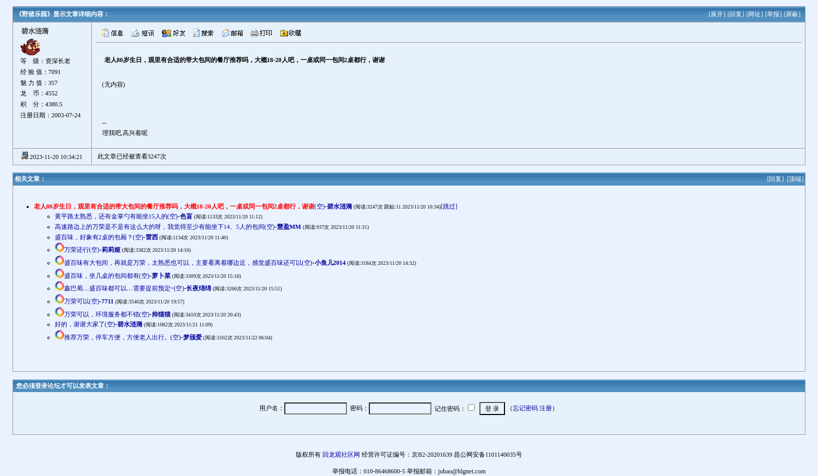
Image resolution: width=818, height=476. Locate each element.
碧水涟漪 (339, 206)
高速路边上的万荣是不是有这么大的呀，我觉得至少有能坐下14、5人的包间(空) (165, 226)
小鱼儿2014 (330, 262)
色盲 (186, 216)
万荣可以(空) (82, 301)
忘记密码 (525, 408)
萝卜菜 (161, 275)
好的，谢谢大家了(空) (85, 324)
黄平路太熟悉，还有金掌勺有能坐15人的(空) (116, 216)
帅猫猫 (161, 314)
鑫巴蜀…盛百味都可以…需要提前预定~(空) (124, 288)
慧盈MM (289, 226)
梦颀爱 (192, 337)
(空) (179, 206)
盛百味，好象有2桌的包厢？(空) (99, 237)
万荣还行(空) (82, 249)
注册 (545, 408)
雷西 (152, 237)
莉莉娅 (111, 249)
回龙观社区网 (341, 454)
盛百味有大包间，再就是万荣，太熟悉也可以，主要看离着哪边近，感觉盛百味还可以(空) (188, 262)
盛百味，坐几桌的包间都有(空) (107, 275)
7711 (108, 301)
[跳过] (449, 206)
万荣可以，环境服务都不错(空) (107, 314)
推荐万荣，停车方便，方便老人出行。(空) (122, 337)
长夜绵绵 (198, 288)
